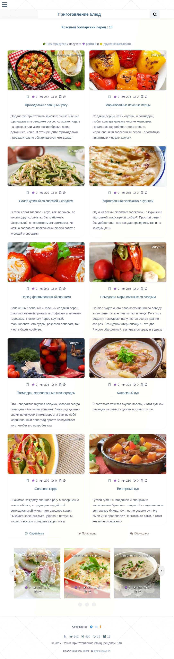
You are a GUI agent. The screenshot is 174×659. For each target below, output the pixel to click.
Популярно (87, 533)
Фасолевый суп (128, 393)
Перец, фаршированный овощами (46, 297)
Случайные (34, 533)
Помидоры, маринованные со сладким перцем (128, 299)
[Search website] (155, 14)
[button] (80, 604)
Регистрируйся (54, 44)
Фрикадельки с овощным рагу (46, 105)
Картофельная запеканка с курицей (128, 201)
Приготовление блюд (79, 14)
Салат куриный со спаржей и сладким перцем (46, 203)
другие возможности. (115, 44)
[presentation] (12, 571)
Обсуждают (139, 533)
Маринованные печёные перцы (127, 105)
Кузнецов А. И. (102, 651)
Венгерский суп (128, 489)
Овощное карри (46, 489)
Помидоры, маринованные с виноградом (46, 393)
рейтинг (89, 44)
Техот (86, 651)
